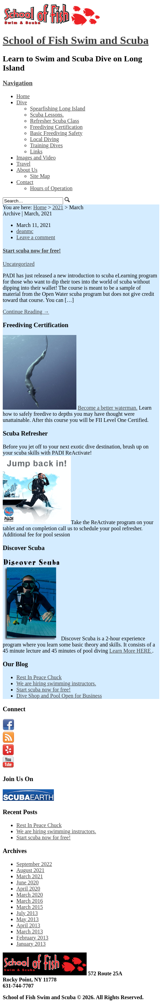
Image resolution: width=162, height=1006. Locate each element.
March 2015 (29, 907)
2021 (58, 207)
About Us (27, 170)
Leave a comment (35, 237)
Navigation (17, 83)
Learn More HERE (130, 651)
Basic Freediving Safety (56, 133)
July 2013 (27, 913)
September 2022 (34, 864)
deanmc (24, 231)
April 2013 (28, 925)
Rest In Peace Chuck (39, 677)
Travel (23, 164)
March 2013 (29, 931)
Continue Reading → (26, 312)
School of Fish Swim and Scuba (76, 40)
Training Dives (46, 145)
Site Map (40, 176)
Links (36, 151)
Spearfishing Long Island (57, 108)
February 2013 (32, 938)
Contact (24, 182)
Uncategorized (18, 264)
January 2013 (31, 944)
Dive (21, 102)
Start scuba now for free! (32, 251)
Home (23, 96)
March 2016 (29, 901)
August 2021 (30, 870)
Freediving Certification (56, 127)
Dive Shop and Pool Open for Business (59, 696)
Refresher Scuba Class (54, 121)
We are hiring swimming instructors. (56, 683)
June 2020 (27, 882)
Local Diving (44, 139)
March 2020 (29, 895)
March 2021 (29, 876)
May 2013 (27, 919)
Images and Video (36, 158)
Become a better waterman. (107, 408)
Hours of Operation (51, 188)
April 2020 (28, 888)
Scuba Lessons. (47, 115)
